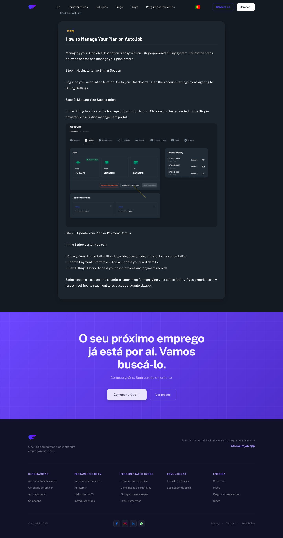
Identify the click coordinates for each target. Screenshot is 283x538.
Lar (57, 7)
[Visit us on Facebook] (116, 523)
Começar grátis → (127, 397)
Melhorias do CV (84, 494)
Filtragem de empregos (134, 494)
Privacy (214, 523)
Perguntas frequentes (160, 7)
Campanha (34, 500)
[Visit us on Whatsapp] (141, 523)
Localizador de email (179, 487)
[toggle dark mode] (207, 7)
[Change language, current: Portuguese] (198, 7)
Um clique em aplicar (40, 487)
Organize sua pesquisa (134, 481)
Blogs (134, 7)
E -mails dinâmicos (178, 481)
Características (78, 7)
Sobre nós (219, 481)
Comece (246, 7)
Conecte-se (223, 7)
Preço (119, 7)
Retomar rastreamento (87, 481)
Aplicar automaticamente (43, 481)
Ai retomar (80, 487)
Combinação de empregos (136, 487)
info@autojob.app (242, 446)
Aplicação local (37, 494)
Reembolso (248, 523)
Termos (230, 523)
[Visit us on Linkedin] (133, 523)
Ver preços (163, 397)
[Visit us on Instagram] (125, 523)
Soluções (102, 7)
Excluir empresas (131, 500)
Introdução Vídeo (84, 500)
